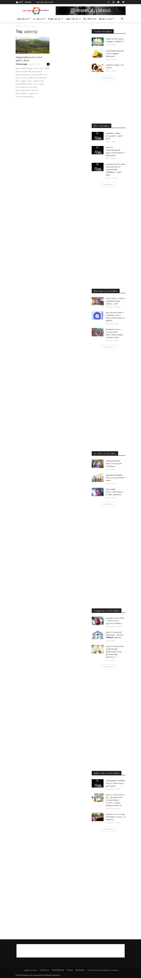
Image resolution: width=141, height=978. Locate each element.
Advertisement (58, 970)
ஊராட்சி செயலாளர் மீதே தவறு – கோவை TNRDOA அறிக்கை (114, 635)
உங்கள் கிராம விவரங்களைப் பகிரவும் (102, 970)
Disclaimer (80, 970)
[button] (122, 18)
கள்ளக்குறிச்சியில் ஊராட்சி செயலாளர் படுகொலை (114, 463)
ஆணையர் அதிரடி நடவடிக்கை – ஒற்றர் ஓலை (114, 136)
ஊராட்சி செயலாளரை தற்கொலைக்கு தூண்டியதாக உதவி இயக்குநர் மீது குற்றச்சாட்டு (114, 651)
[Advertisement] (108, 102)
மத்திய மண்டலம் (73, 19)
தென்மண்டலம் (24, 19)
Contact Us (44, 970)
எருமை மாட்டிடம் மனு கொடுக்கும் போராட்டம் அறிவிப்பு (115, 817)
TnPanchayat (21, 64)
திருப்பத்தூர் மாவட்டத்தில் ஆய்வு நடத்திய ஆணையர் (114, 492)
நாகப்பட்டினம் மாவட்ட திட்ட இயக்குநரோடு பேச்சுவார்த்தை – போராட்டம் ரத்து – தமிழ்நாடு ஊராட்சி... (115, 800)
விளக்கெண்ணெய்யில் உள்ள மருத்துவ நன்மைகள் (115, 53)
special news (21, 52)
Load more (108, 78)
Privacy (70, 970)
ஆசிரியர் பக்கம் (30, 970)
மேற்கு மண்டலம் (55, 19)
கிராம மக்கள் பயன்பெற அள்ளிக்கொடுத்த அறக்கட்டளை (115, 301)
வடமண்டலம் (39, 19)
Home (18, 26)
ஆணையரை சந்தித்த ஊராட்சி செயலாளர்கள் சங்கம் (115, 477)
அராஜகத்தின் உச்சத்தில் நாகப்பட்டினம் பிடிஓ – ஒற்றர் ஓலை (115, 783)
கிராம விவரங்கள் (89, 19)
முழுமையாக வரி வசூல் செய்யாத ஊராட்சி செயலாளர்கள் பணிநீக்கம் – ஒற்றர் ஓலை (115, 169)
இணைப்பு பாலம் (106, 19)
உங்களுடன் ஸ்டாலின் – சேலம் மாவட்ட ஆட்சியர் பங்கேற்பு (115, 620)
